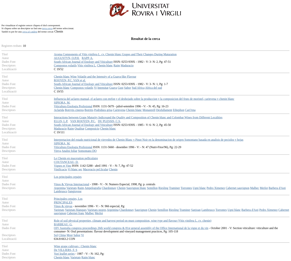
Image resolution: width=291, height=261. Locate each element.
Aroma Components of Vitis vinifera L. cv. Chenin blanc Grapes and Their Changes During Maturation (115, 54)
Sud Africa (138, 87)
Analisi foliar (69, 150)
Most (70, 235)
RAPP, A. (87, 58)
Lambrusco (60, 191)
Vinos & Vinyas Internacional (71, 184)
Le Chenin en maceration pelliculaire (76, 158)
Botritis (88, 110)
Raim (117, 65)
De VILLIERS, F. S (65, 250)
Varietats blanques (76, 209)
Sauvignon (141, 209)
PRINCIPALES (63, 202)
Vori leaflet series (64, 253)
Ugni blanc (199, 188)
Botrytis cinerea (74, 110)
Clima (62, 235)
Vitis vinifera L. (86, 65)
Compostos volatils (65, 65)
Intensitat (103, 87)
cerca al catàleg (29, 31)
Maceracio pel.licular (95, 169)
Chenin (113, 169)
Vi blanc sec (75, 169)
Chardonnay (109, 188)
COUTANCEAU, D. (66, 162)
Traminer (174, 188)
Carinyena (119, 110)
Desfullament (164, 110)
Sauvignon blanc (136, 188)
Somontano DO (87, 150)
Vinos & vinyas (63, 206)
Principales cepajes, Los (68, 198)
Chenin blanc (105, 65)
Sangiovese (74, 191)
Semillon (152, 188)
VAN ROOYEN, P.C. (83, 121)
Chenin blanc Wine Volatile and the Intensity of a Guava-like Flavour (95, 76)
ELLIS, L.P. (61, 121)
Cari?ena (190, 110)
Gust (120, 87)
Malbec (254, 188)
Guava (113, 87)
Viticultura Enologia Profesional (73, 106)
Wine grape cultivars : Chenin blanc (75, 246)
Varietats (71, 188)
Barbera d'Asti (277, 188)
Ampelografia (92, 188)
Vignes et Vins (62, 165)
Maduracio (127, 65)
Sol (56, 235)
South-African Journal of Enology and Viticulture (83, 61)
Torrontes (186, 188)
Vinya (57, 150)
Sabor (127, 87)
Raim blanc (88, 257)
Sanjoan (196, 209)
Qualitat (79, 128)
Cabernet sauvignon (237, 188)
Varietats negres (96, 209)
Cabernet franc (75, 213)
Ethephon (178, 110)
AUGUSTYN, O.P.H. (66, 58)
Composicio (92, 128)
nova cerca (47, 28)
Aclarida (59, 110)
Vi (95, 87)
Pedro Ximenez (216, 188)
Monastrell (149, 110)
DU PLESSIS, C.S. (109, 121)
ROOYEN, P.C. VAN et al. (70, 80)
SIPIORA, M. (62, 102)
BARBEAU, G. (63, 224)
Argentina (60, 188)
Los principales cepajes (67, 176)
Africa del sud (153, 87)
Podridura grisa (103, 110)
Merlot (264, 188)
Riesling (163, 188)
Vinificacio (60, 169)
